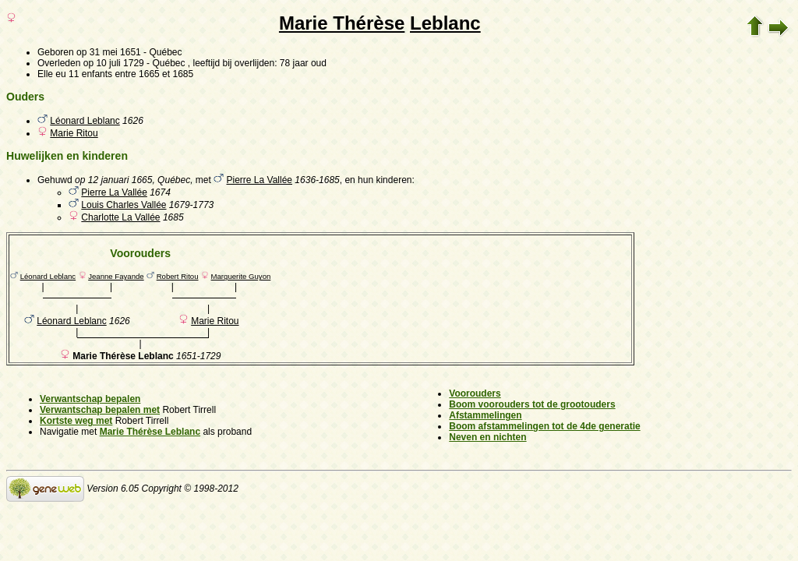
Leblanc (445, 23)
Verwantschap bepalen (90, 398)
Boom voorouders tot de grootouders (532, 404)
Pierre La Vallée (260, 180)
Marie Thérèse (341, 23)
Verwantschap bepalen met (100, 409)
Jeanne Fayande (115, 276)
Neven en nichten (487, 437)
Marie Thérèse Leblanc (150, 431)
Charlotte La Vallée (120, 217)
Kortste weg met (76, 420)
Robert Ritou (178, 276)
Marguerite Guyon (241, 276)
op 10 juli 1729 (113, 63)
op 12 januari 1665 (113, 180)
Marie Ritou (73, 133)
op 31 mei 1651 (108, 52)
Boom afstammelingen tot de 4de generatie (544, 426)
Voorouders (474, 393)
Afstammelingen (485, 415)
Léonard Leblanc (84, 120)
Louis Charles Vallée (123, 204)
